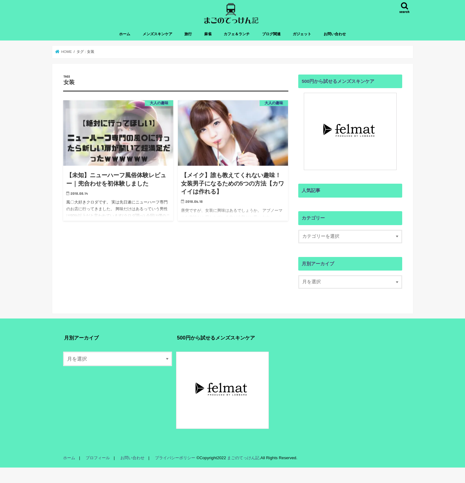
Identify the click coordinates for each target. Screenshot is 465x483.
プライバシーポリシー (175, 457)
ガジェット (302, 34)
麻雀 (208, 34)
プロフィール (98, 457)
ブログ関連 (271, 34)
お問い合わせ (335, 34)
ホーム (124, 34)
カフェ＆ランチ (237, 34)
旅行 (188, 34)
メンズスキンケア (157, 34)
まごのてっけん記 (243, 457)
